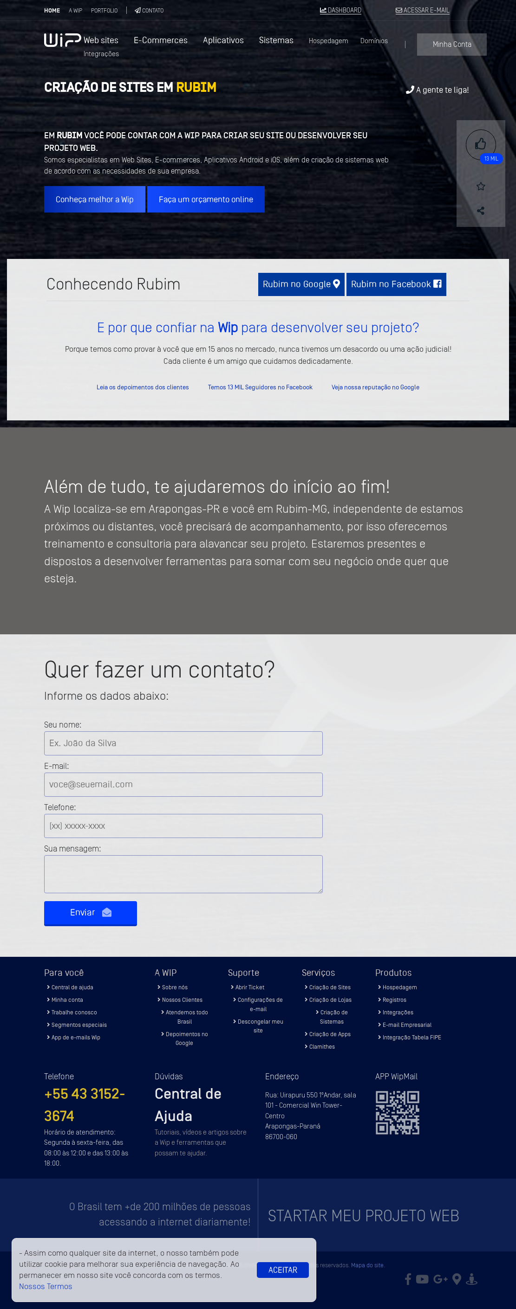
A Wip (75, 10)
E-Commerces (161, 40)
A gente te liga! (437, 90)
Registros (392, 999)
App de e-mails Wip (73, 1037)
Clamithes (320, 1046)
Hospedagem (328, 41)
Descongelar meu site (258, 1026)
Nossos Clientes (179, 999)
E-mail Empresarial (404, 1024)
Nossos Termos (45, 1286)
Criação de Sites (328, 987)
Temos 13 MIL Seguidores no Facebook (260, 387)
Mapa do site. (368, 1265)
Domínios (374, 41)
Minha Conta (452, 44)
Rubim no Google (301, 284)
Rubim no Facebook (396, 284)
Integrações (101, 54)
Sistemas (276, 40)
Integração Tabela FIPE (409, 1037)
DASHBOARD (340, 10)
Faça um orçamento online (206, 199)
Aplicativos (223, 40)
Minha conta (65, 999)
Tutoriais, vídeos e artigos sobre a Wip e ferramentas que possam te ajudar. (201, 1143)
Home (52, 10)
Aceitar (282, 1270)
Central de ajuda (70, 987)
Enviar (90, 912)
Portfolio (104, 10)
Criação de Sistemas (332, 1017)
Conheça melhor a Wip (95, 199)
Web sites (101, 40)
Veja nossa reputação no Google (375, 387)
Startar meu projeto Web (363, 1216)
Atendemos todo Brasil (184, 1017)
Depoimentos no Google (184, 1039)
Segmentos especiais (77, 1024)
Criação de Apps (328, 1034)
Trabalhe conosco (72, 1012)
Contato (149, 10)
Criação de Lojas (328, 999)
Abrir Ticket (247, 987)
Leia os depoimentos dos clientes (143, 387)
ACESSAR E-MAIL (423, 10)
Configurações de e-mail (258, 1004)
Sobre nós (172, 987)
